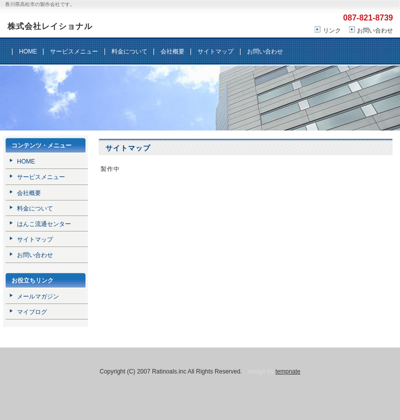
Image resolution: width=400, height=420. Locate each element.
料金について (130, 51)
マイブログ (32, 312)
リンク (332, 30)
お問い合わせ (375, 30)
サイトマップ (216, 51)
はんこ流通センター (44, 224)
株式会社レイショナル (50, 26)
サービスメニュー (74, 51)
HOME (28, 51)
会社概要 (172, 51)
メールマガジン (38, 296)
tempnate (288, 371)
